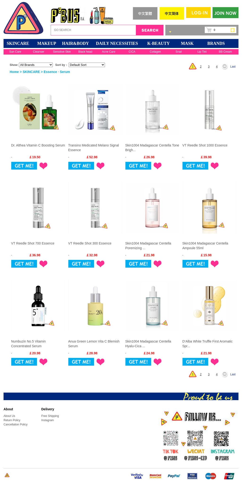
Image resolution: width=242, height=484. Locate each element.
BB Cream (225, 51)
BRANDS (216, 43)
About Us (9, 416)
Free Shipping (50, 416)
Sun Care (15, 51)
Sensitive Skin (62, 51)
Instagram (47, 420)
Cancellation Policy (15, 424)
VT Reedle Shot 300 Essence (89, 243)
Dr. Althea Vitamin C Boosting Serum (38, 145)
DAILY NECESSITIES (117, 43)
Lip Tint (202, 51)
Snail (178, 51)
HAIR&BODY (75, 43)
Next (226, 66)
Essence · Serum (57, 72)
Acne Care (108, 51)
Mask (187, 43)
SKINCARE (18, 43)
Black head (85, 51)
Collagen (155, 51)
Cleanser (38, 51)
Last (233, 66)
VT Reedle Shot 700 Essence (32, 243)
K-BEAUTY (158, 43)
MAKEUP (46, 43)
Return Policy (12, 420)
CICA (132, 51)
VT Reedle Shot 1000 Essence (204, 145)
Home (14, 72)
